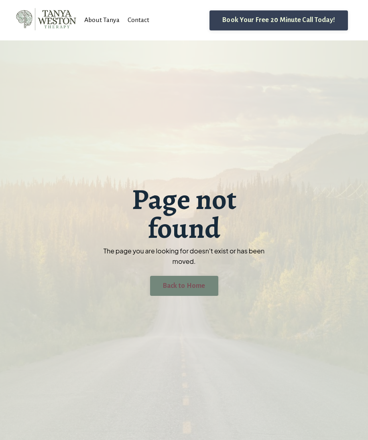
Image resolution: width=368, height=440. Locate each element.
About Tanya (102, 20)
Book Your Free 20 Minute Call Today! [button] (278, 20)
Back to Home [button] (184, 285)
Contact (140, 20)
